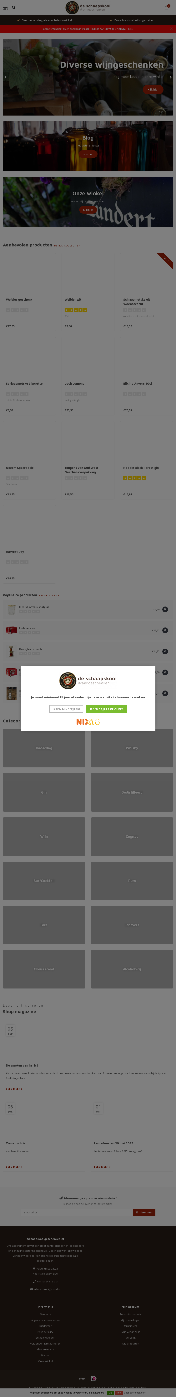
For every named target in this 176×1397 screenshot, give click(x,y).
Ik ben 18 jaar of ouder (106, 709)
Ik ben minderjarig (66, 709)
